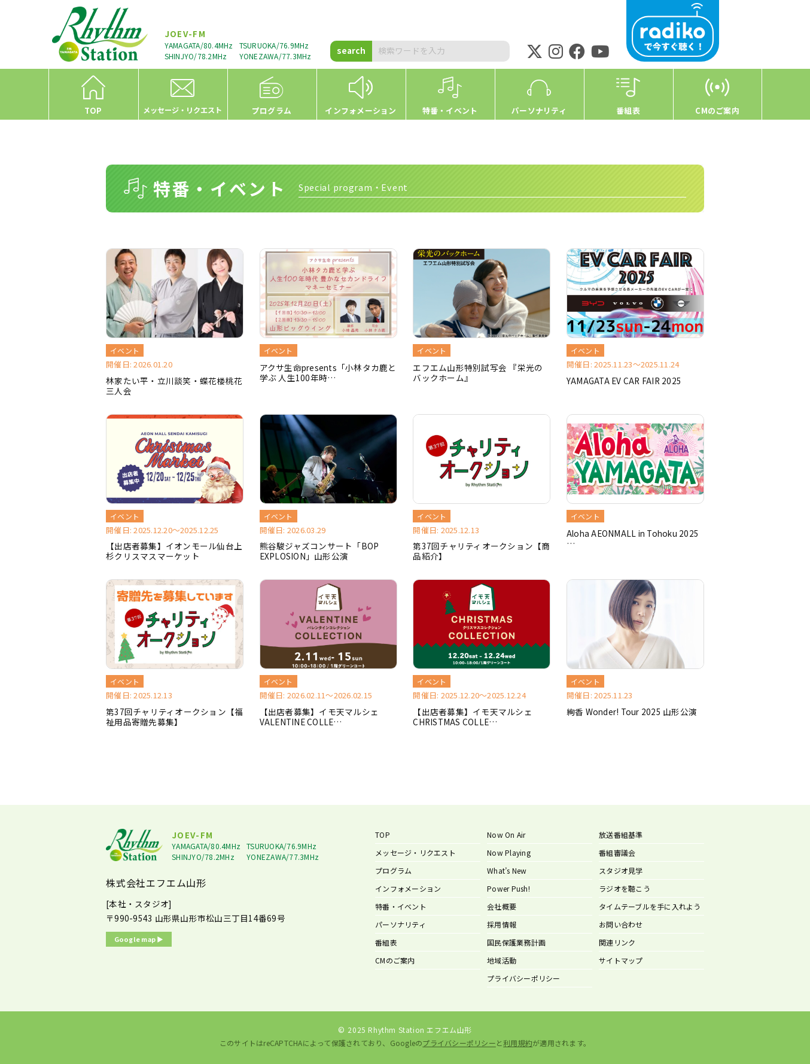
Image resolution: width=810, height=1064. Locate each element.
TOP (382, 834)
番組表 (386, 942)
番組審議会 (617, 852)
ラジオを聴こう (624, 888)
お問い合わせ (621, 924)
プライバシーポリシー (524, 978)
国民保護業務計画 (516, 942)
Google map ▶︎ (139, 939)
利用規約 (517, 1043)
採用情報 (501, 924)
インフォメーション (408, 888)
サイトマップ (621, 960)
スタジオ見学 (621, 870)
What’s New (507, 870)
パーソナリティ (400, 924)
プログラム (393, 870)
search (351, 50)
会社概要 (501, 906)
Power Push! (508, 888)
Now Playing (509, 852)
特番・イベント (401, 906)
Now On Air (506, 834)
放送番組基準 (621, 834)
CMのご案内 (395, 960)
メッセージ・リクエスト (415, 852)
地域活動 (501, 960)
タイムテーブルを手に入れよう (650, 906)
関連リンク (617, 942)
